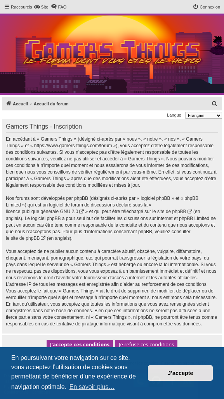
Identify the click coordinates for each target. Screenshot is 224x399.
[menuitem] (41, 7)
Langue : (175, 115)
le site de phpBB (169, 211)
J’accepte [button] (180, 373)
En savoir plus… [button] (92, 387)
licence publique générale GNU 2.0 (42, 211)
